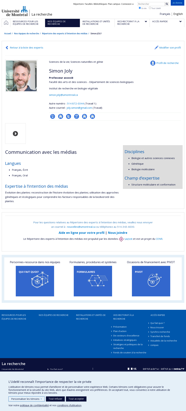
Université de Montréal (15, 11)
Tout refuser (55, 398)
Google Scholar (76, 116)
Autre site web (84, 116)
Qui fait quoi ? (158, 323)
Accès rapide (158, 315)
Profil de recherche (167, 63)
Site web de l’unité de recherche (60, 116)
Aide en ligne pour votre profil (81, 233)
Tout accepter (76, 398)
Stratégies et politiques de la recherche (128, 346)
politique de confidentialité (34, 405)
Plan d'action (119, 331)
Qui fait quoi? (56, 369)
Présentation (120, 326)
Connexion (127, 4)
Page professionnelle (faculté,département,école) (52, 116)
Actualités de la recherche (164, 340)
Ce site (142, 8)
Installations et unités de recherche (91, 317)
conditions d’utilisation (69, 405)
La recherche (42, 14)
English (178, 14)
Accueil (7, 33)
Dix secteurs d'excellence (126, 335)
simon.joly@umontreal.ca (63, 94)
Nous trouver (157, 327)
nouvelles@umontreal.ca (81, 226)
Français (165, 14)
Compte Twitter (68, 116)
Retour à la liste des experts (26, 47)
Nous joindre (117, 233)
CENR (159, 239)
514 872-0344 (76, 103)
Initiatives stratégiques (125, 339)
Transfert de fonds (160, 336)
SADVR (125, 239)
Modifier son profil (170, 47)
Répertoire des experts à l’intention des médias (64, 33)
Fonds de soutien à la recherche (129, 352)
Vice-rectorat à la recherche (123, 317)
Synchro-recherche (160, 331)
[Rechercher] (167, 4)
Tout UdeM (155, 8)
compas (155, 345)
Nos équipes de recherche (26, 33)
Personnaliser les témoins (26, 398)
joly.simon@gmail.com (79, 107)
